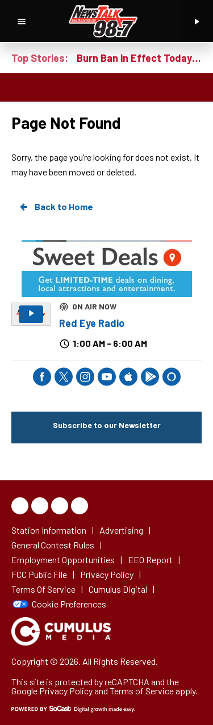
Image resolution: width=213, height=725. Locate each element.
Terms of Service (142, 690)
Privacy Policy (66, 690)
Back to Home (55, 206)
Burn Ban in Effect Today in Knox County (139, 58)
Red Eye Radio (91, 323)
